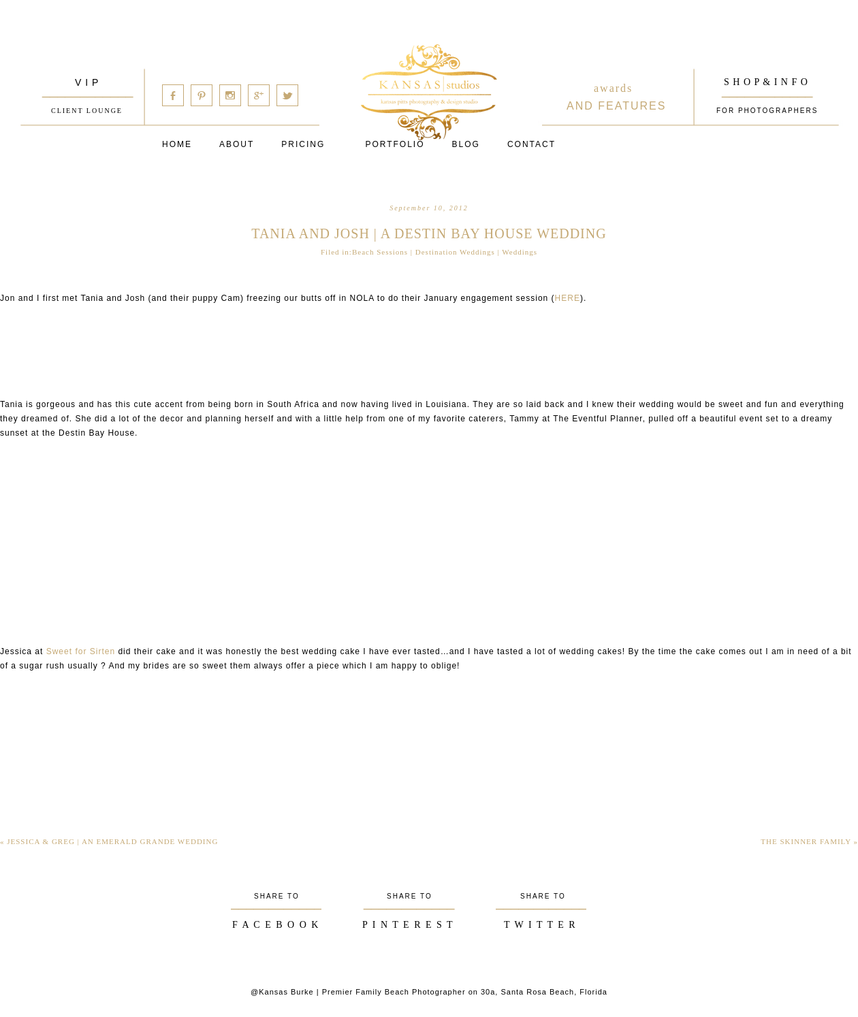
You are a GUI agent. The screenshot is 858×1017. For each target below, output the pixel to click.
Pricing (303, 144)
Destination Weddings (455, 252)
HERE (567, 298)
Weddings (519, 252)
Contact (531, 144)
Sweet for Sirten (79, 651)
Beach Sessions (380, 252)
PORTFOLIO (394, 144)
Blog (466, 144)
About (236, 144)
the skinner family (809, 841)
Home (177, 144)
